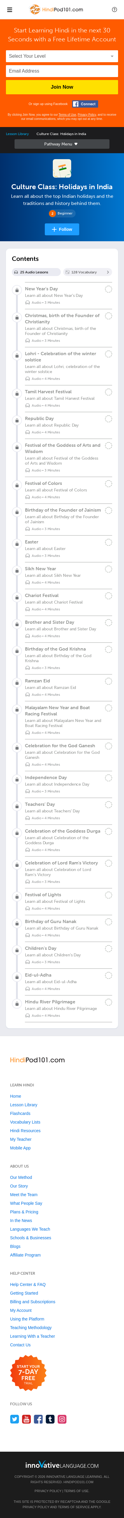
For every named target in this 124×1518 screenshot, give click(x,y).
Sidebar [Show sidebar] (62, 144)
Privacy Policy (87, 114)
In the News (21, 1220)
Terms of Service (74, 1507)
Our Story (19, 1186)
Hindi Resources (25, 1130)
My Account (20, 1310)
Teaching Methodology (31, 1327)
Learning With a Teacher (32, 1336)
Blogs (15, 1246)
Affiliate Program (25, 1255)
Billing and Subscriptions (32, 1301)
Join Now (62, 87)
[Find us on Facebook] (38, 1419)
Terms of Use (67, 114)
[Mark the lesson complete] (108, 289)
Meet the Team (23, 1194)
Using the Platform (27, 1319)
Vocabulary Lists (25, 1122)
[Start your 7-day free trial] (28, 1373)
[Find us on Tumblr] (50, 1419)
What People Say (26, 1203)
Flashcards (20, 1113)
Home (15, 1096)
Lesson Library (17, 134)
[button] (114, 9)
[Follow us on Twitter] (14, 1419)
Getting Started (24, 1293)
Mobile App (20, 1148)
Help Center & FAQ (28, 1284)
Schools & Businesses (30, 1237)
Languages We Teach (30, 1229)
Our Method (21, 1177)
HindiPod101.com (78, 1482)
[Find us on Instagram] (62, 1419)
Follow (65, 229)
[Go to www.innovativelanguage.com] (62, 1464)
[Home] (56, 13)
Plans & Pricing (24, 1212)
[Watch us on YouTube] (26, 1419)
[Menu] (9, 9)
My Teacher (20, 1139)
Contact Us (20, 1344)
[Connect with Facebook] (85, 104)
